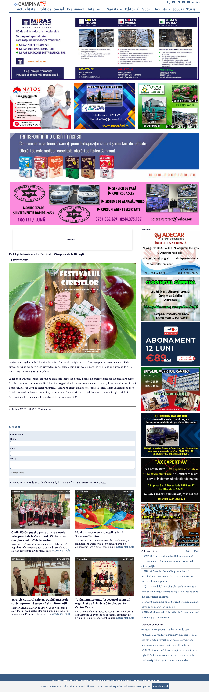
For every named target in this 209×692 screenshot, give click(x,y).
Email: (13, 448)
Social (59, 9)
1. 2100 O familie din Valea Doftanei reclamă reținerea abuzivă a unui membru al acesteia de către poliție (167, 561)
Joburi (178, 9)
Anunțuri (162, 9)
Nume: (13, 439)
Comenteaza (18, 472)
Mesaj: (13, 458)
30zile (197, 551)
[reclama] (104, 79)
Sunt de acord (160, 686)
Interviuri (96, 9)
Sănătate (114, 9)
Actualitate (26, 9)
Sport (147, 9)
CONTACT (193, 2)
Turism (192, 9)
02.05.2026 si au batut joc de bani (165, 629)
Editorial (132, 9)
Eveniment (76, 9)
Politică (44, 9)
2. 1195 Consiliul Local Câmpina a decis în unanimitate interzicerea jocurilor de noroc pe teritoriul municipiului (167, 576)
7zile (188, 551)
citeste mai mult (61, 550)
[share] (10, 427)
